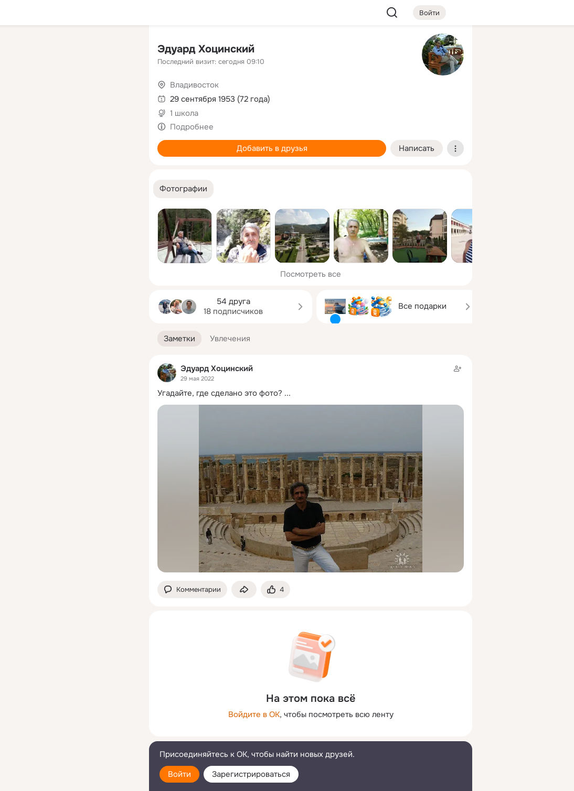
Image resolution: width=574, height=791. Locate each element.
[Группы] (117, 50)
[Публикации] (25, 96)
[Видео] (117, 96)
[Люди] (71, 96)
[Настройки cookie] (71, 777)
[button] (183, 189)
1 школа (184, 113)
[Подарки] (25, 143)
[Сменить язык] (71, 732)
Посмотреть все (310, 274)
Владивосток (194, 85)
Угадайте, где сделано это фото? (219, 393)
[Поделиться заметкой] (244, 589)
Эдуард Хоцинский (205, 49)
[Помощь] (25, 189)
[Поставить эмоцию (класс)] (275, 589)
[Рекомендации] (71, 189)
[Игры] (117, 143)
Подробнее (192, 127)
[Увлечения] (71, 50)
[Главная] (25, 50)
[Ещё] (71, 710)
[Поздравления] (71, 143)
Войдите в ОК (254, 714)
